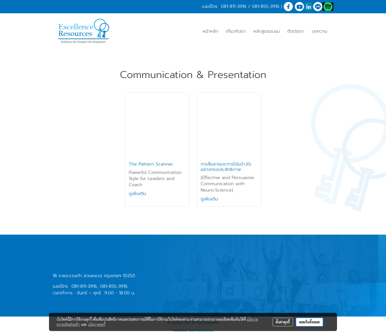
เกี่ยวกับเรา (236, 31)
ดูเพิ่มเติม (138, 193)
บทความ (319, 31)
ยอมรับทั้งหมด (309, 322)
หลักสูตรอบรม (266, 31)
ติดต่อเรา (295, 31)
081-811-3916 (233, 6)
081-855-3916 (265, 6)
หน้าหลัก (210, 31)
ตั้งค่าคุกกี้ (283, 322)
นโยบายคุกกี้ (96, 324)
